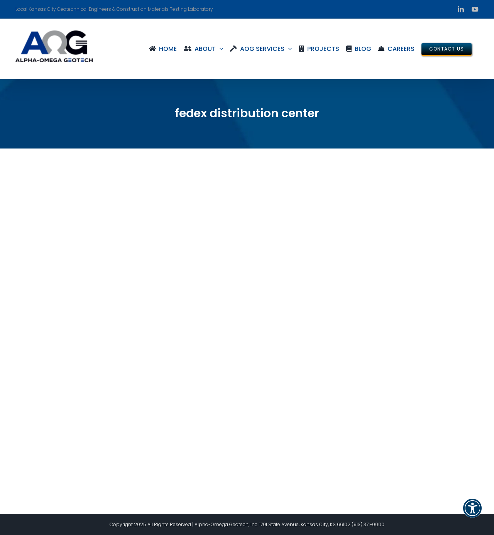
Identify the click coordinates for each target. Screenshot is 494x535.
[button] (472, 513)
